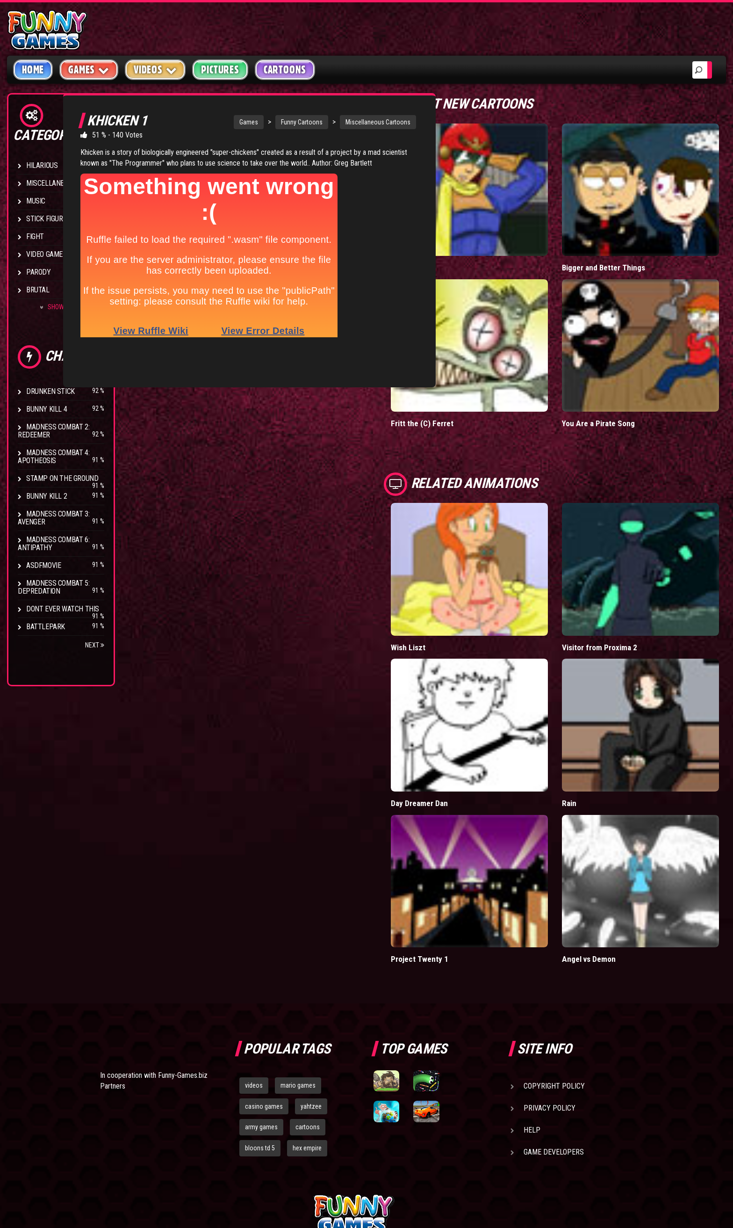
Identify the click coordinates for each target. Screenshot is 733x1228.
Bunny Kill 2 (46, 496)
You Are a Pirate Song (623, 380)
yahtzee (311, 999)
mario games (298, 977)
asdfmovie (43, 565)
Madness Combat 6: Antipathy (53, 543)
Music (35, 200)
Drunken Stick (50, 391)
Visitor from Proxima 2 (624, 583)
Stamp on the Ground (62, 478)
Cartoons (285, 69)
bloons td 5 (260, 1040)
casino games (264, 999)
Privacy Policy (549, 1000)
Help (532, 1022)
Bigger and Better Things (629, 246)
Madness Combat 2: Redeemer (53, 430)
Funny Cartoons (287, 122)
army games (261, 1020)
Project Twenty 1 (470, 851)
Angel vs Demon (614, 851)
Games (233, 122)
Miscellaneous (51, 183)
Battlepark (45, 626)
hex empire (307, 1040)
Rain (594, 717)
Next (94, 645)
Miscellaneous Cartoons (363, 122)
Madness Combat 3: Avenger (53, 517)
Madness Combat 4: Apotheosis (53, 456)
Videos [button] (155, 69)
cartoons (307, 1020)
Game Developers (554, 1044)
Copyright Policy (554, 978)
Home (33, 69)
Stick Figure (46, 218)
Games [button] (88, 69)
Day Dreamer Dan (470, 717)
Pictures (220, 69)
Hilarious (41, 165)
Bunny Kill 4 (46, 409)
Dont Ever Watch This (62, 608)
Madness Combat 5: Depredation (53, 587)
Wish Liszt (459, 583)
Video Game (44, 254)
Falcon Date (461, 246)
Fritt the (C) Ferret (472, 380)
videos (254, 977)
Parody (38, 272)
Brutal (38, 289)
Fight (35, 236)
